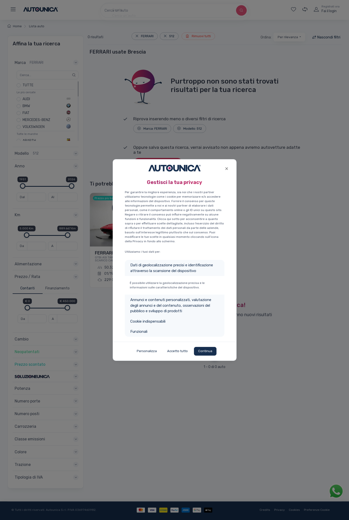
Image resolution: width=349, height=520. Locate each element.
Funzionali (138, 331)
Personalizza (147, 351)
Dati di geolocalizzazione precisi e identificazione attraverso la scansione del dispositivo (171, 268)
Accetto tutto (177, 351)
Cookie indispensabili (147, 321)
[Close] (226, 168)
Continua (205, 351)
